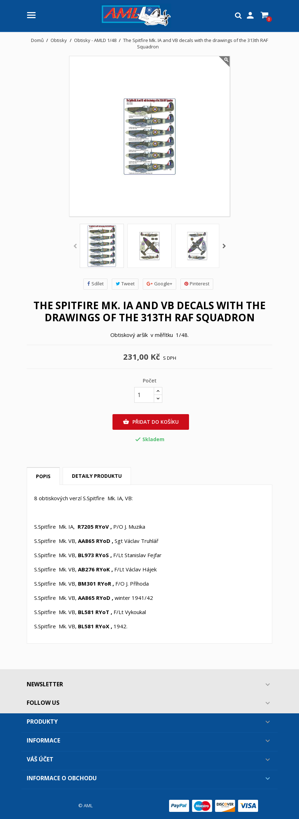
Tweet (125, 283)
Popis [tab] (43, 476)
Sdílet (95, 283)
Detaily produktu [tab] (97, 475)
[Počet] (144, 395)
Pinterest (196, 283)
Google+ (159, 283)
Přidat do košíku (151, 422)
